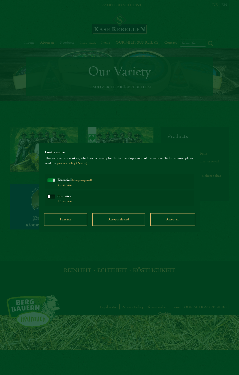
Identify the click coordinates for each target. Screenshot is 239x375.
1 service (65, 185)
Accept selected (118, 219)
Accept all (172, 219)
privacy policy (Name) (72, 163)
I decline (65, 219)
